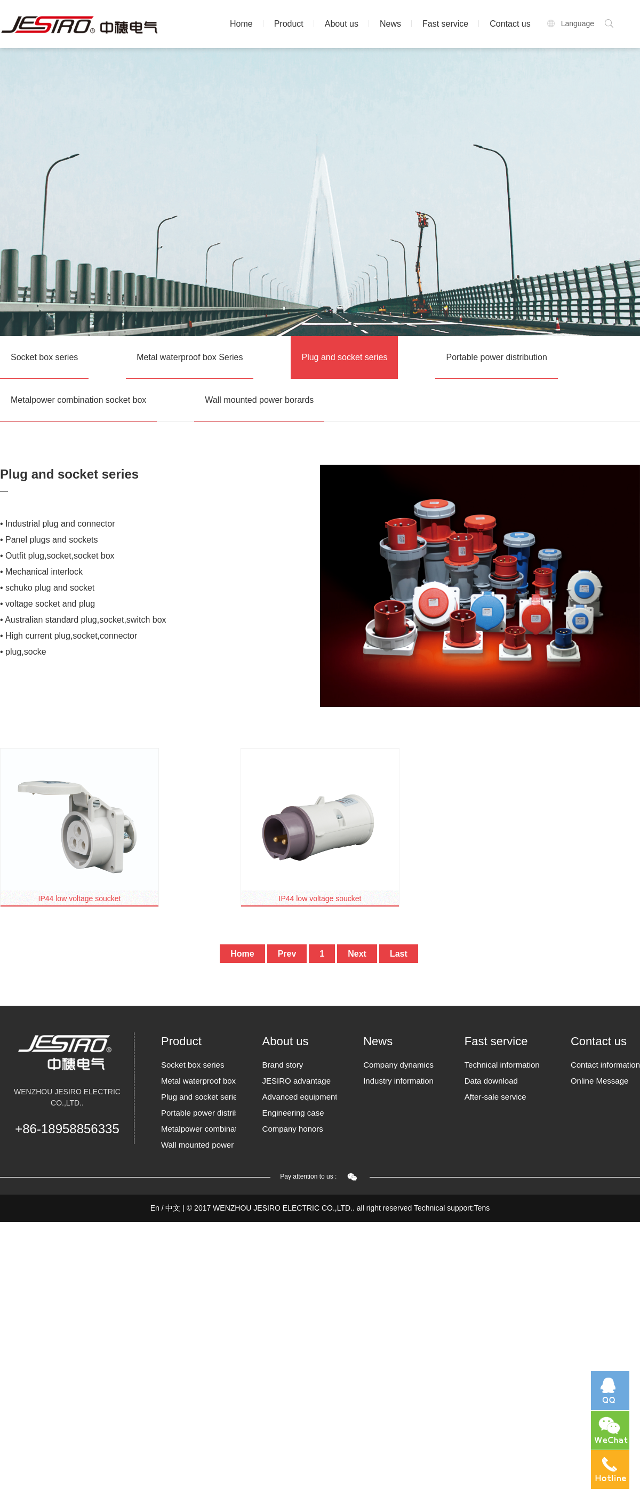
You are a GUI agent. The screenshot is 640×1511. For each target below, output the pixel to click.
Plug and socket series (344, 357)
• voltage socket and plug (47, 603)
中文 (172, 1208)
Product (288, 23)
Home (241, 23)
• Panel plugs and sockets (49, 539)
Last (398, 953)
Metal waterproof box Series (190, 357)
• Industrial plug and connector (57, 523)
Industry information (398, 1080)
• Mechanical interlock (41, 571)
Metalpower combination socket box (78, 399)
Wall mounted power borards (259, 399)
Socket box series (44, 357)
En (154, 1208)
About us (341, 23)
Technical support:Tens (452, 1208)
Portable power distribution (496, 357)
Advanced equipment (299, 1096)
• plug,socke (23, 651)
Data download (491, 1080)
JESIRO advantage (296, 1080)
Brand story (282, 1064)
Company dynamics (398, 1064)
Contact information (605, 1064)
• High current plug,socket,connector (68, 635)
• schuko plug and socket (47, 587)
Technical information (502, 1064)
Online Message (599, 1080)
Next (357, 953)
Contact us (510, 23)
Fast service (445, 23)
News (390, 23)
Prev (287, 953)
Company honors (292, 1128)
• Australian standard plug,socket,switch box (83, 619)
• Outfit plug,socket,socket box (57, 555)
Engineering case (293, 1112)
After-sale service (495, 1096)
